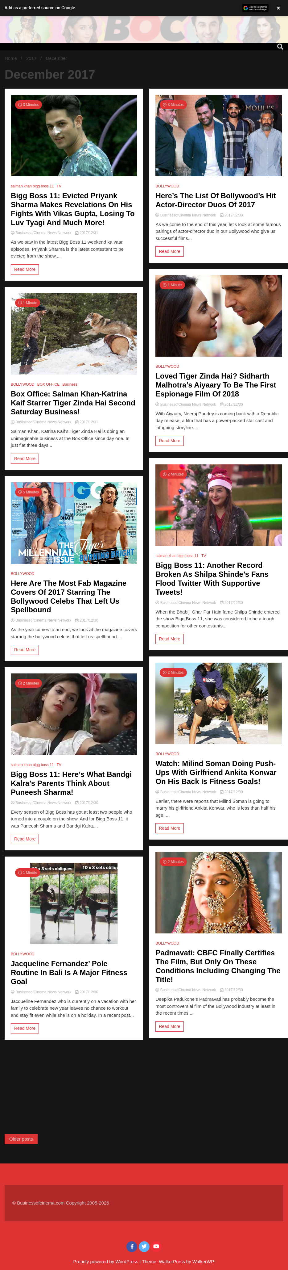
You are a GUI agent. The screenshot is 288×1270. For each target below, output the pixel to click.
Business (70, 384)
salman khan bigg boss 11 (32, 186)
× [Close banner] (278, 8)
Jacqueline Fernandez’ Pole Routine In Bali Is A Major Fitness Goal (69, 972)
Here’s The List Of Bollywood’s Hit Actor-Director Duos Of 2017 (215, 200)
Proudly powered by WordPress (106, 1261)
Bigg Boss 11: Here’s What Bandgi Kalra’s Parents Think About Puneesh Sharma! (71, 783)
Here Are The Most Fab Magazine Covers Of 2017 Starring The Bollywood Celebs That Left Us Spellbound (68, 596)
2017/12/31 (86, 233)
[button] (144, 8)
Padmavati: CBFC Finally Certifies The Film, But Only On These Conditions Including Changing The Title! (217, 966)
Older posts (21, 1139)
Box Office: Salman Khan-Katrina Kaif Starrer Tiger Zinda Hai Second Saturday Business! (73, 403)
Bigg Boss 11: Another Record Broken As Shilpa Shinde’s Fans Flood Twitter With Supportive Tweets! (211, 578)
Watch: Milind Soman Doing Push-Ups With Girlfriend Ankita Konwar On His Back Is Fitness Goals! (215, 772)
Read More (24, 269)
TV (59, 186)
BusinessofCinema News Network (41, 233)
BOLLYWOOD (22, 384)
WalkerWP (202, 1261)
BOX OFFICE (48, 384)
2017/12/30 (86, 620)
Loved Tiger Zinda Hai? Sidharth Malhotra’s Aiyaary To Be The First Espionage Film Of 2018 (215, 385)
